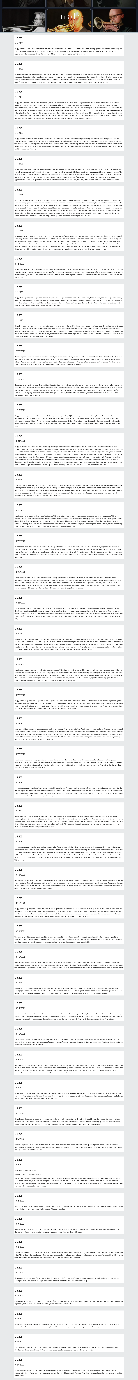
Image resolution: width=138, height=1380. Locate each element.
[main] (69, 16)
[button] (135, 2)
